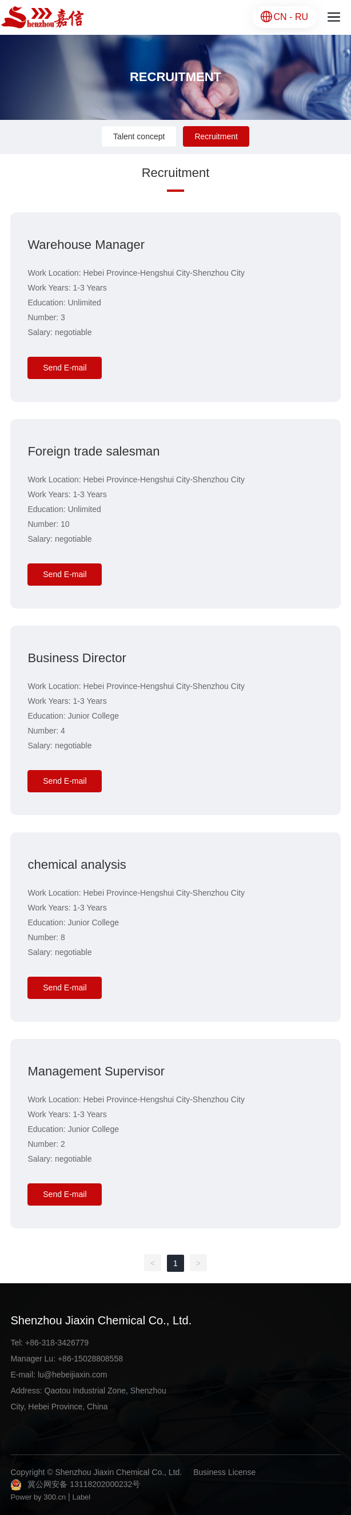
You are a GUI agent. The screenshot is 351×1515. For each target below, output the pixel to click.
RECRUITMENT (175, 77)
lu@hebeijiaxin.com (72, 1374)
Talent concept (139, 136)
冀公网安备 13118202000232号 (83, 1484)
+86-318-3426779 (57, 1342)
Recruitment (215, 136)
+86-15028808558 (90, 1358)
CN (282, 17)
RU (301, 17)
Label (81, 1497)
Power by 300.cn (38, 1497)
